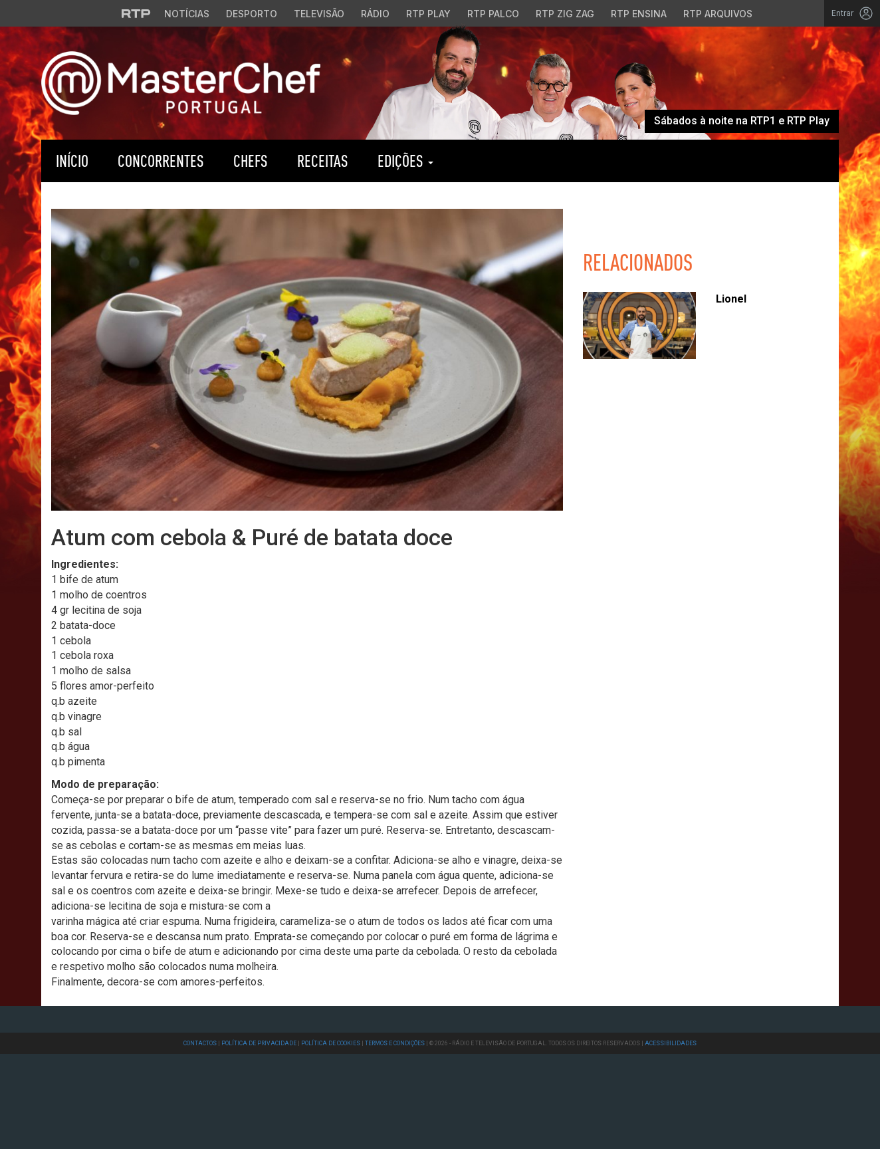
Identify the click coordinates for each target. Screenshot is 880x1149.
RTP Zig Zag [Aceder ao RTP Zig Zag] (565, 13)
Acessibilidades (671, 1043)
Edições (405, 160)
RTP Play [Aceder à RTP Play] (428, 13)
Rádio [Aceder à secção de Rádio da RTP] (375, 13)
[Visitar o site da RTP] (136, 13)
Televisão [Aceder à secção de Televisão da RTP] (319, 13)
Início (72, 160)
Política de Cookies (330, 1043)
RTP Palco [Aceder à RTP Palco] (493, 13)
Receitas (322, 160)
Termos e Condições (395, 1043)
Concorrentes (161, 160)
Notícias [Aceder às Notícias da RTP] (186, 13)
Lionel (731, 299)
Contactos (200, 1043)
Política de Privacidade (258, 1043)
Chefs (250, 160)
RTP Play (514, 161)
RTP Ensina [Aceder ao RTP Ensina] (639, 13)
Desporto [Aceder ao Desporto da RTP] (251, 13)
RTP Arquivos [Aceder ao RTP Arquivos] (717, 13)
